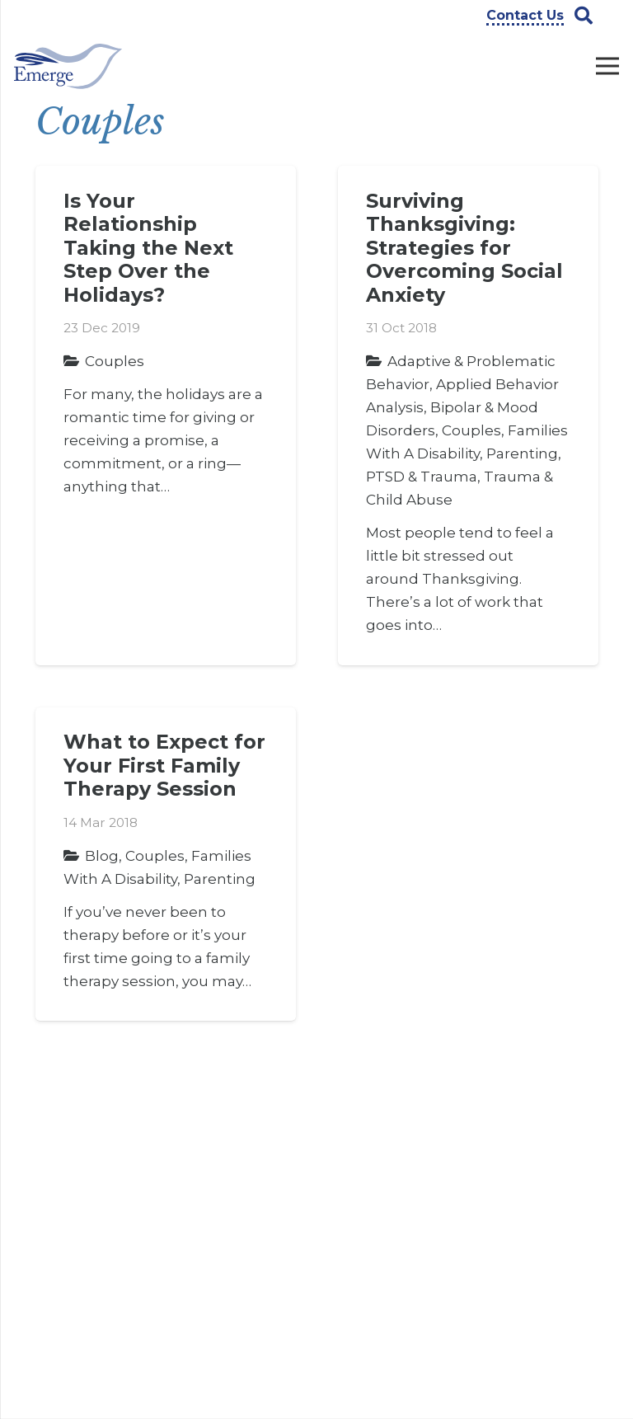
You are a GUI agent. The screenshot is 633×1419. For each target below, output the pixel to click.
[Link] (68, 66)
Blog (102, 856)
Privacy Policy (226, 1246)
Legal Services (379, 1255)
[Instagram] (503, 1221)
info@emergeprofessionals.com (139, 1350)
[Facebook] (503, 1173)
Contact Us (218, 1195)
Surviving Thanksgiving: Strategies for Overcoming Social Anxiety (464, 248)
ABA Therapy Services (375, 1150)
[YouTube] (552, 1173)
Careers (208, 1170)
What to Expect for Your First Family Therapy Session (164, 765)
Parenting (522, 453)
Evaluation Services (368, 1224)
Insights (209, 1221)
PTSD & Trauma (421, 476)
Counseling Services (370, 1187)
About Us (213, 1144)
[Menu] (607, 66)
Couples (114, 361)
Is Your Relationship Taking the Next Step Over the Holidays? (148, 248)
